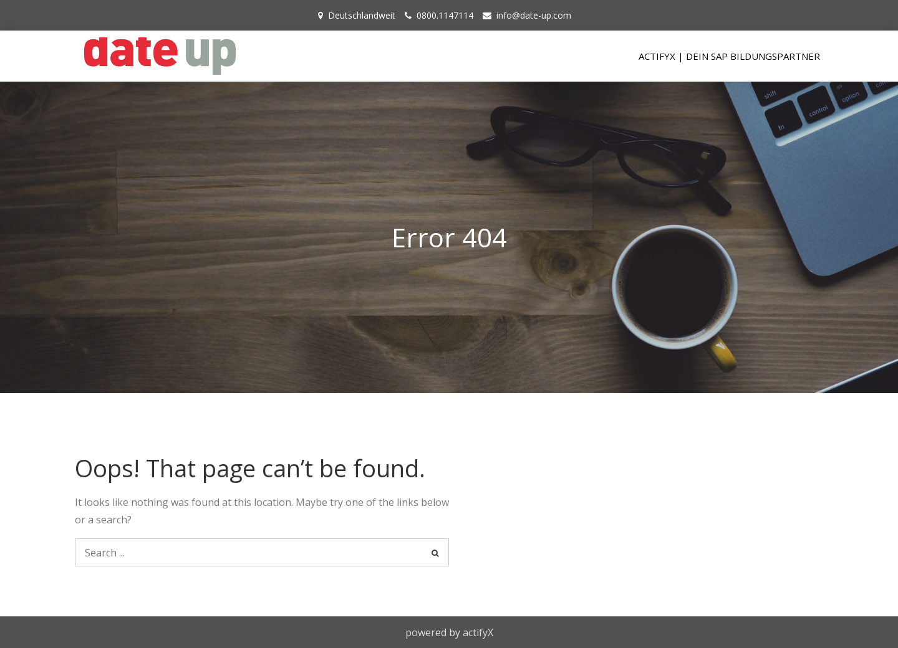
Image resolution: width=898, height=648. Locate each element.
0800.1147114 (445, 15)
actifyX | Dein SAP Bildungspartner (729, 56)
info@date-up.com (533, 15)
